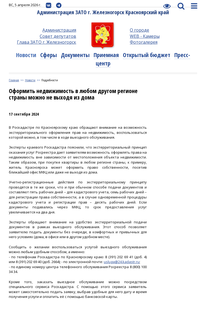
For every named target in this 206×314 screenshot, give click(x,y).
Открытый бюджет (146, 55)
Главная (14, 80)
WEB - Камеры (145, 36)
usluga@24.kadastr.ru (121, 261)
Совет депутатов (58, 36)
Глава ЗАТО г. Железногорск (46, 42)
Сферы (48, 55)
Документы (75, 55)
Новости (26, 55)
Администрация (59, 30)
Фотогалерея (143, 42)
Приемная (106, 55)
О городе (139, 30)
